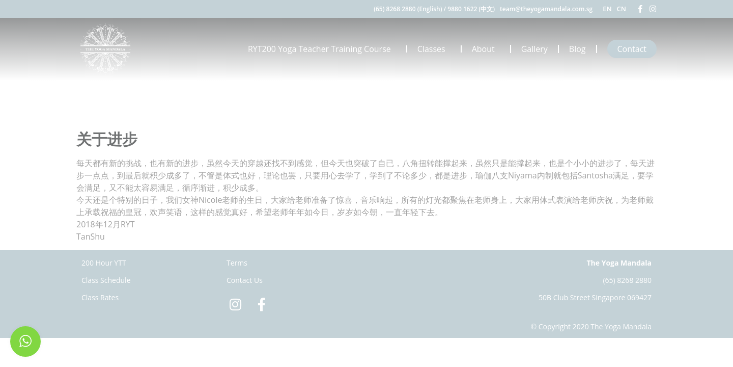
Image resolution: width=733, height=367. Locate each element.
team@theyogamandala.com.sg (546, 9)
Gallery (534, 49)
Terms (237, 263)
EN (607, 8)
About (486, 49)
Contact (631, 49)
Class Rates (100, 297)
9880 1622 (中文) (471, 9)
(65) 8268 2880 (627, 280)
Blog (577, 49)
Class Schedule (106, 280)
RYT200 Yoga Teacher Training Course (322, 49)
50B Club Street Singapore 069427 (595, 297)
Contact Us (245, 280)
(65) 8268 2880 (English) (408, 9)
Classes (433, 49)
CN (621, 8)
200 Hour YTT (103, 263)
